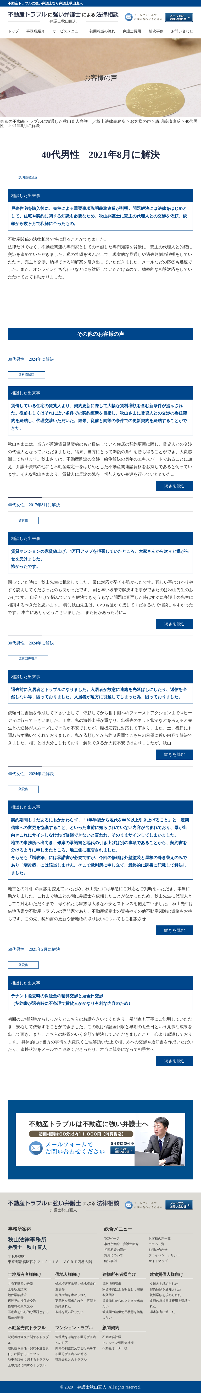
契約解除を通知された (165, 1290)
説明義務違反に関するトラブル (28, 1340)
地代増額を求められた (71, 1296)
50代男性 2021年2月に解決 (34, 950)
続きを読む (174, 485)
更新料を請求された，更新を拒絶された (75, 1304)
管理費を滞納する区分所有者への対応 (75, 1340)
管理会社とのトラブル (71, 1360)
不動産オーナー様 (114, 1349)
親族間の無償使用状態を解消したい (122, 1315)
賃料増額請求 (111, 1284)
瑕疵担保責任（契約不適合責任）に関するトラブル (28, 1352)
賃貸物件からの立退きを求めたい (122, 1304)
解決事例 (156, 31)
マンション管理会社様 (118, 1343)
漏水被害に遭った (162, 1313)
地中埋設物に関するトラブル (28, 1360)
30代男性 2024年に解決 (31, 359)
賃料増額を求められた (165, 1296)
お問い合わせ (182, 31)
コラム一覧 (156, 1245)
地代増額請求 (17, 1296)
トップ (13, 31)
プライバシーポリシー (164, 1256)
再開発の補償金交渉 (22, 1301)
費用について (113, 1256)
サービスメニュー (67, 31)
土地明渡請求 (17, 1290)
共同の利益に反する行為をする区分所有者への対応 (75, 1352)
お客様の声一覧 (160, 1239)
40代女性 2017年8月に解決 (34, 505)
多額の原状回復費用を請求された (170, 1304)
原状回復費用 (28, 659)
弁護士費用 (132, 31)
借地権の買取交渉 (20, 1307)
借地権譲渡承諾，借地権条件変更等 (75, 1287)
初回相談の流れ (102, 31)
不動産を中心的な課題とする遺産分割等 (28, 1315)
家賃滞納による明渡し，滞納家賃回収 (122, 1293)
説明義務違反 (28, 177)
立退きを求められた (164, 1284)
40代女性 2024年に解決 (31, 774)
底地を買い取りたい (69, 1313)
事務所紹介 (35, 31)
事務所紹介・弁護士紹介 (121, 1245)
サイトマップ (158, 1262)
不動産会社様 (111, 1338)
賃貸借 (23, 520)
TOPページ (111, 1239)
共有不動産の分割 (20, 1284)
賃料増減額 (26, 375)
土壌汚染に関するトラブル (27, 1366)
